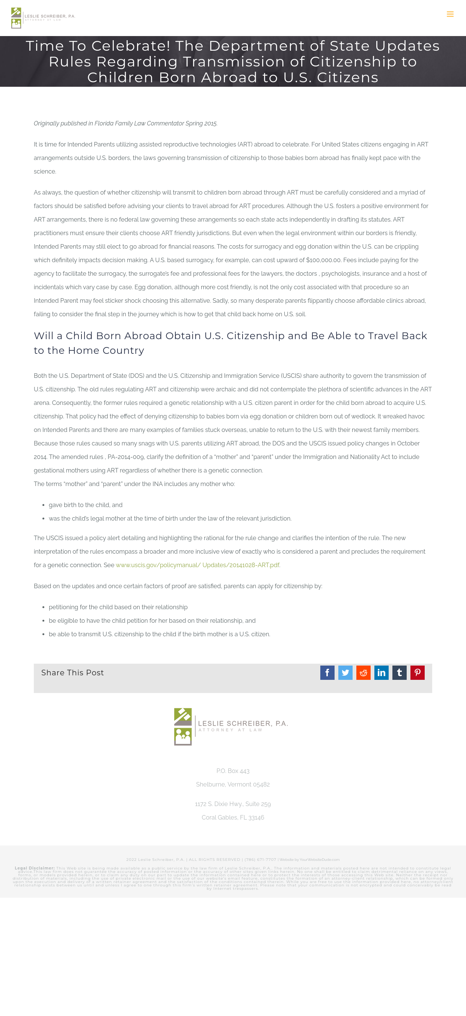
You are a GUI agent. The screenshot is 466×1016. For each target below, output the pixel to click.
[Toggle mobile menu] (451, 14)
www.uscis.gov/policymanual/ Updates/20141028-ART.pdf (197, 565)
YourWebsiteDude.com (319, 859)
